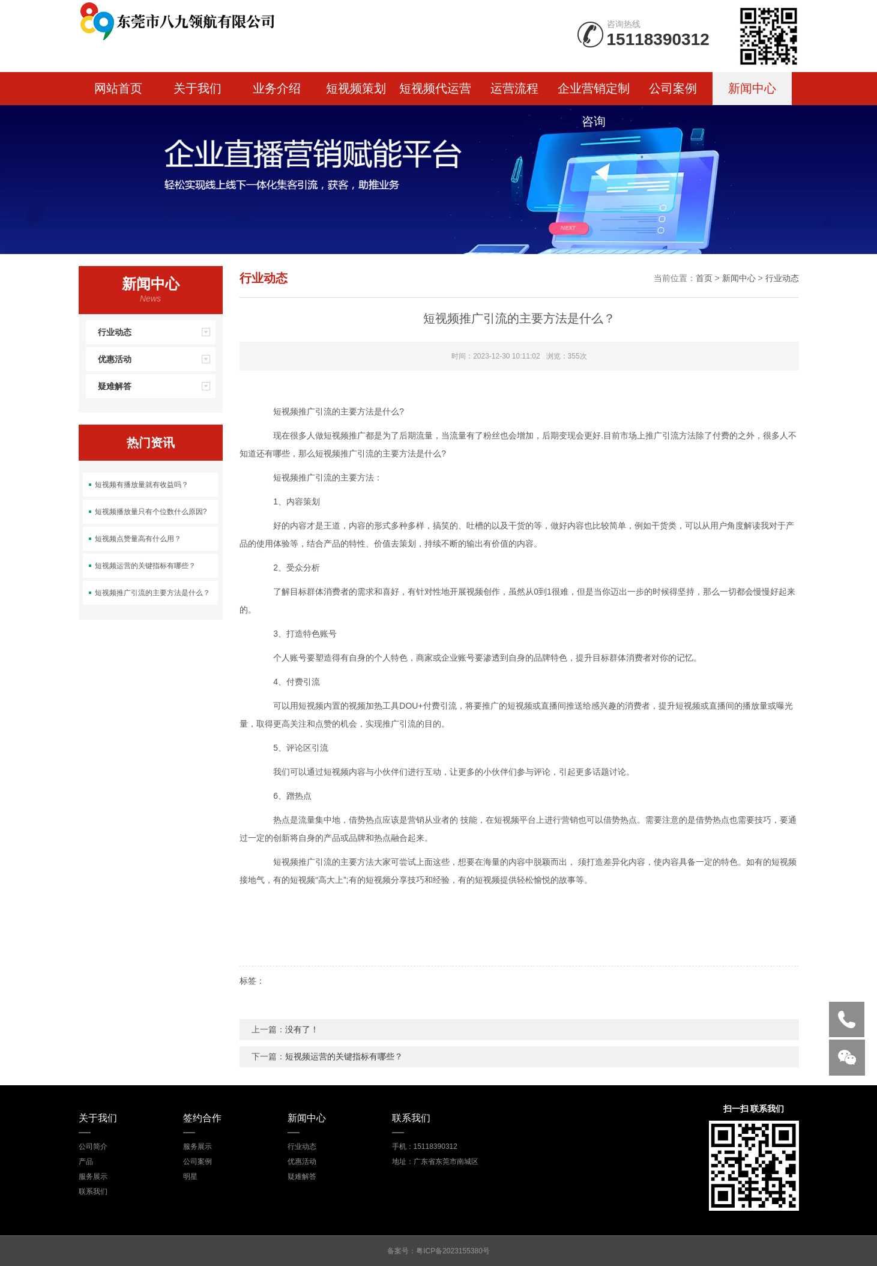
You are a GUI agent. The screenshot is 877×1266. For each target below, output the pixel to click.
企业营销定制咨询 (594, 93)
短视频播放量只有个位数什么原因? (151, 511)
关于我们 (197, 88)
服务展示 (93, 1176)
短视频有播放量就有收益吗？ (141, 484)
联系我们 (93, 1191)
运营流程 (514, 88)
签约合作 (202, 1118)
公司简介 (93, 1146)
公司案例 (673, 88)
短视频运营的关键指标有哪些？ (145, 566)
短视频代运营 (435, 88)
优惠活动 (156, 359)
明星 (190, 1176)
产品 (86, 1161)
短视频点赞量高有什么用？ (138, 539)
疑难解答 (156, 386)
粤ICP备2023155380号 (453, 1251)
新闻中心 (752, 88)
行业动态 (156, 332)
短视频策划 (356, 88)
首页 (704, 278)
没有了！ (302, 1029)
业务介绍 (277, 88)
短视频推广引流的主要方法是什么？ (152, 593)
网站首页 (118, 88)
